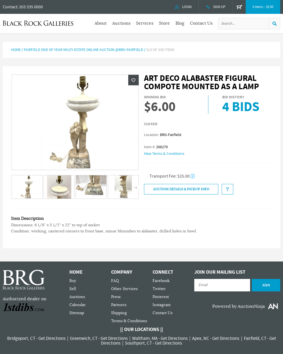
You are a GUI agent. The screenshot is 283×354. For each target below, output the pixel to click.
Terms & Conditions (129, 321)
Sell (72, 288)
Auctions (121, 23)
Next (135, 187)
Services (144, 23)
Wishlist (133, 80)
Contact (10, 7)
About (101, 23)
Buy (72, 280)
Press (115, 296)
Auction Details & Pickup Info (181, 189)
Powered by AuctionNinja (238, 306)
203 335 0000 (31, 7)
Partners (118, 304)
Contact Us (201, 23)
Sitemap (76, 313)
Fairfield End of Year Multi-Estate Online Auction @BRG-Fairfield (83, 49)
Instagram (162, 304)
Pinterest (161, 296)
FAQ (115, 280)
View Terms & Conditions (164, 153)
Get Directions (51, 338)
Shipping (119, 313)
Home (16, 49)
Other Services (124, 288)
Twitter (159, 288)
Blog (179, 23)
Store (164, 23)
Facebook (161, 280)
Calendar (77, 304)
